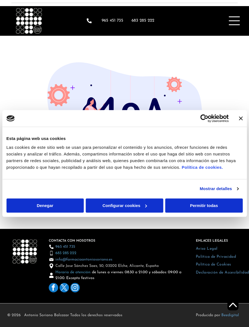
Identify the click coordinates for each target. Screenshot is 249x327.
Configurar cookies (124, 205)
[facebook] (53, 288)
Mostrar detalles (216, 188)
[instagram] (75, 288)
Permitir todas (204, 205)
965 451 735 (112, 21)
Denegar (45, 205)
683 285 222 (65, 253)
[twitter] (64, 288)
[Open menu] (234, 20)
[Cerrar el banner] (241, 118)
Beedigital (230, 315)
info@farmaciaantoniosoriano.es (83, 259)
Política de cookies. (202, 167)
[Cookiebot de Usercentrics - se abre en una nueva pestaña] (204, 118)
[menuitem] (207, 249)
